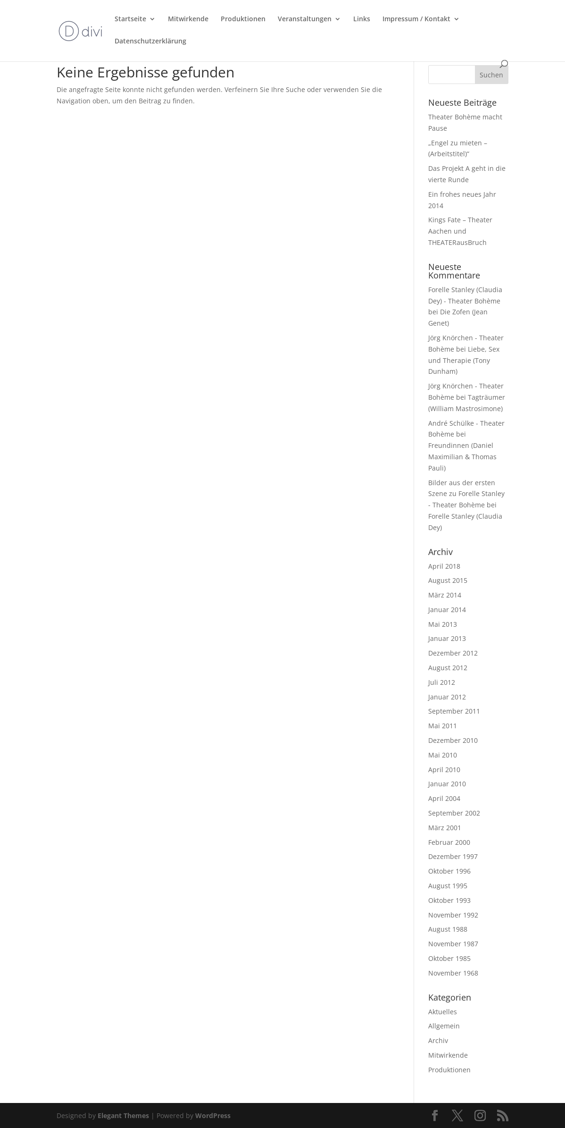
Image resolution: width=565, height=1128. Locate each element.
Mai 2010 (442, 754)
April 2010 (444, 769)
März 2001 (444, 827)
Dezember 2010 (453, 740)
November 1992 (453, 914)
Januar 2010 (447, 783)
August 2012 (447, 667)
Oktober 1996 (449, 871)
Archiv (438, 1040)
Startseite (130, 19)
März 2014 (444, 594)
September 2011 (454, 711)
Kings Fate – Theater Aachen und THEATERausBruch (460, 231)
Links (361, 19)
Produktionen (243, 19)
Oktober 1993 (449, 900)
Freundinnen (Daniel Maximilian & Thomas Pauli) (462, 456)
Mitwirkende (188, 19)
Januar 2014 (447, 609)
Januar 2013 (447, 638)
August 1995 (447, 885)
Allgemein (444, 1025)
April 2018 (444, 566)
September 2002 (454, 812)
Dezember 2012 (453, 652)
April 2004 (444, 798)
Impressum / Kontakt (416, 19)
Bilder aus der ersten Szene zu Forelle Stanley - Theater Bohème (466, 494)
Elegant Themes (123, 1115)
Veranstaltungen (305, 19)
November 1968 (453, 972)
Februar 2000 (449, 842)
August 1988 (447, 929)
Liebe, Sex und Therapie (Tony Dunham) (463, 360)
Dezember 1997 (453, 856)
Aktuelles (442, 1011)
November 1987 (453, 943)
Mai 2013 (442, 624)
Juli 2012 (441, 682)
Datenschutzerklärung (150, 41)
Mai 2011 (442, 725)
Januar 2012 (447, 696)
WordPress (213, 1115)
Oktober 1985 (449, 958)
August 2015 (447, 580)
